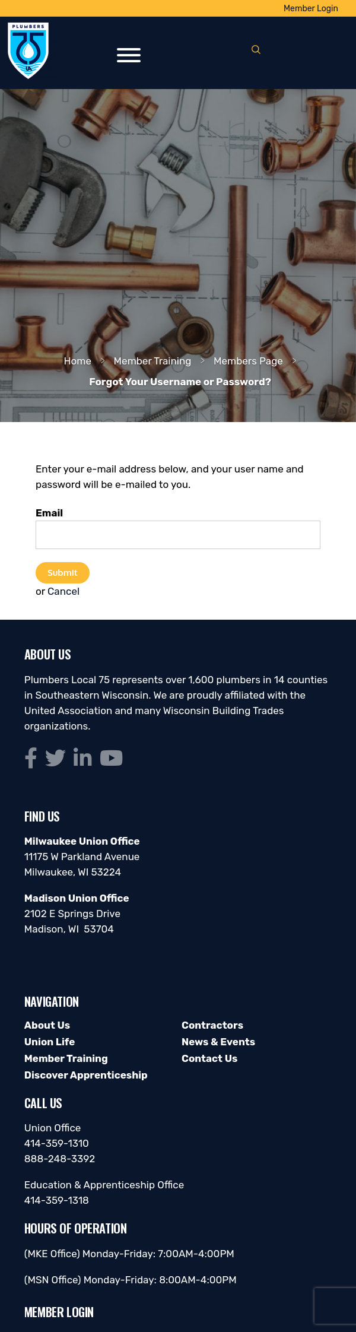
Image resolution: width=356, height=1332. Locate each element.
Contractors (212, 1025)
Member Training (153, 361)
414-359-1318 (56, 1200)
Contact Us (209, 1058)
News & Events (218, 1042)
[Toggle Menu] (128, 55)
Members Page (248, 361)
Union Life (49, 1042)
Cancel (63, 591)
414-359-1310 (56, 1143)
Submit (62, 572)
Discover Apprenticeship (86, 1075)
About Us (47, 1025)
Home (77, 361)
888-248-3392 (60, 1159)
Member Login (311, 9)
